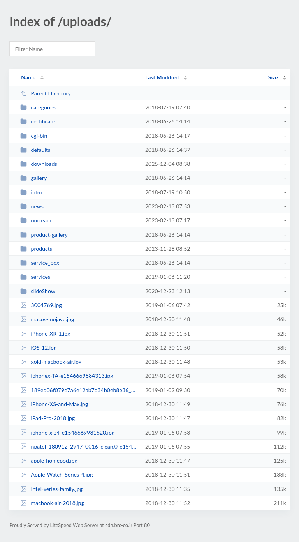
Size (273, 77)
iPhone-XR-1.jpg (45, 333)
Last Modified (162, 77)
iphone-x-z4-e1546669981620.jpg (67, 432)
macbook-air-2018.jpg (52, 503)
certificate (37, 121)
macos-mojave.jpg (47, 319)
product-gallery (44, 234)
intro (31, 192)
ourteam (35, 220)
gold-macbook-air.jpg (50, 361)
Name (28, 77)
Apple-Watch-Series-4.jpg (56, 474)
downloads (38, 163)
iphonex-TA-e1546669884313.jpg (66, 375)
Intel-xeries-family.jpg (51, 489)
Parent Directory (45, 93)
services (35, 276)
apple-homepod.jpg (48, 460)
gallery (33, 177)
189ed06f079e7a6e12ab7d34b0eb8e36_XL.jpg (79, 390)
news (32, 206)
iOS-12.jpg (38, 347)
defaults (35, 149)
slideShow (37, 291)
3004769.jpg (41, 305)
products (36, 248)
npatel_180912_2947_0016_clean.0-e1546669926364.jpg (79, 446)
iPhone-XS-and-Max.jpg (54, 404)
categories (38, 107)
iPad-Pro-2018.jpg (47, 418)
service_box (39, 262)
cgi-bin (33, 135)
